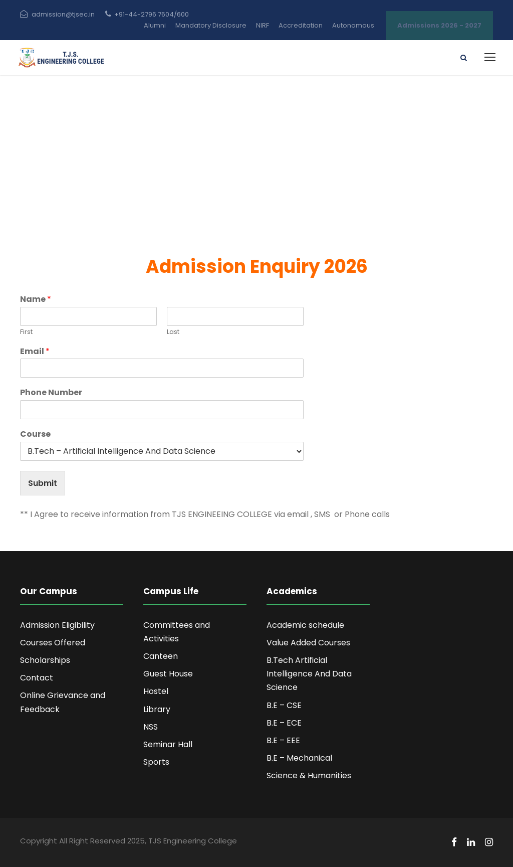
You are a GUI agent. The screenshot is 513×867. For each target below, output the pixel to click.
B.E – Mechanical (299, 758)
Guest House (168, 673)
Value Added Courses (308, 642)
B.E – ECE (284, 723)
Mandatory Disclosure (210, 25)
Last (173, 332)
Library (156, 709)
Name (35, 299)
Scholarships (45, 660)
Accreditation (301, 25)
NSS (150, 727)
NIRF (262, 25)
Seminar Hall (167, 744)
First (26, 332)
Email (35, 351)
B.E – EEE (283, 740)
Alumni (155, 25)
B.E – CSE (284, 705)
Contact (36, 677)
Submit (42, 483)
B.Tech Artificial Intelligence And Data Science (309, 673)
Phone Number (51, 393)
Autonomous (353, 25)
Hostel (155, 691)
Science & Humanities (309, 775)
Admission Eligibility (57, 625)
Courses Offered (52, 642)
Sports (156, 762)
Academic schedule (305, 625)
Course (35, 434)
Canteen (160, 656)
